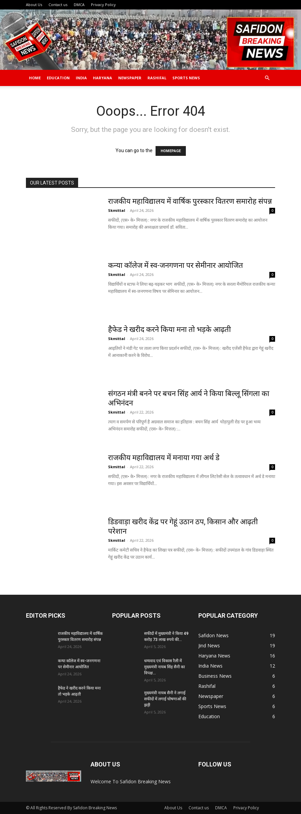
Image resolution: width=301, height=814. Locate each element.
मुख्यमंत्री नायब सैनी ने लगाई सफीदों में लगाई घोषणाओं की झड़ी (165, 699)
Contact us (57, 4)
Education (58, 77)
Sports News (186, 77)
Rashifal (156, 77)
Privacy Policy (103, 4)
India (81, 77)
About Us (34, 4)
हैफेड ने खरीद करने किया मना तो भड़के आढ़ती (169, 329)
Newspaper (129, 77)
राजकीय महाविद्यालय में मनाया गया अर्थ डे (164, 457)
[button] (267, 78)
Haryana (102, 77)
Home (35, 77)
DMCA (79, 4)
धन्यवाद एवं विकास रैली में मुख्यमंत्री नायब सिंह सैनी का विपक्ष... (164, 666)
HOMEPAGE (171, 151)
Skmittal (116, 210)
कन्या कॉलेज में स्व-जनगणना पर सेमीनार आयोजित (175, 265)
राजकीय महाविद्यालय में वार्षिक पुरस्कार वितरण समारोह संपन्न (190, 201)
